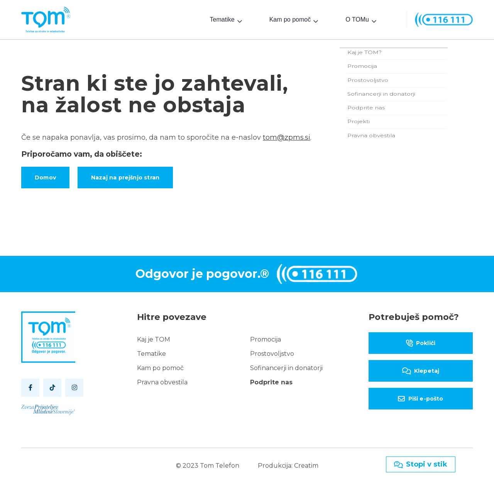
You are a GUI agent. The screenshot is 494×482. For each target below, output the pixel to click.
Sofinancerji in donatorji (286, 366)
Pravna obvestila (162, 380)
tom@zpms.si (286, 136)
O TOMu (357, 18)
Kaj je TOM (153, 338)
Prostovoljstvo (272, 352)
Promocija (265, 338)
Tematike (222, 18)
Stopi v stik (420, 464)
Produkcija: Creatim (288, 464)
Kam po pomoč (290, 18)
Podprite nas (271, 380)
